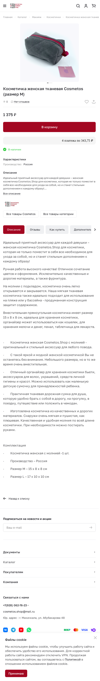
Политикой (73, 659)
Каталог (9, 562)
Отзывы (35, 229)
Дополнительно (84, 229)
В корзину (49, 127)
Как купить (57, 229)
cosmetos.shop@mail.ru (19, 611)
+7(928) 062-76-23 (15, 605)
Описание (14, 229)
